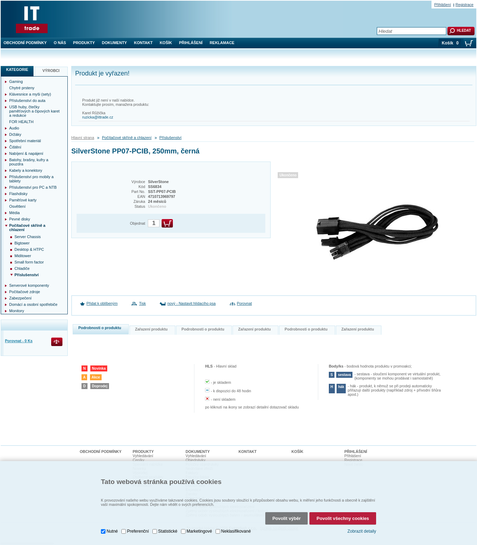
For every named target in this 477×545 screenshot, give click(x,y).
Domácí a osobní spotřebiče (33, 304)
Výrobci (51, 70)
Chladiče (22, 268)
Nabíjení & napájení (26, 153)
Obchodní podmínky (25, 43)
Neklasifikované (236, 527)
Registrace (464, 4)
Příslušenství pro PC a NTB (33, 187)
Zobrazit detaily (362, 528)
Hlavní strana (82, 137)
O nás (60, 43)
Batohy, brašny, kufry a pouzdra (28, 162)
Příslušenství (170, 137)
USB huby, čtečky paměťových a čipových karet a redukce (34, 111)
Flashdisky (18, 194)
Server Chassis (27, 237)
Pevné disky (19, 219)
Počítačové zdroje (24, 292)
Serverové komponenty (29, 285)
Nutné (112, 527)
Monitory (16, 311)
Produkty (84, 43)
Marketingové (199, 527)
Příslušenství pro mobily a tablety (31, 179)
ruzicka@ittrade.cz (97, 117)
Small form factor (29, 262)
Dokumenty (114, 43)
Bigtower (22, 243)
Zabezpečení (20, 298)
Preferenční (138, 527)
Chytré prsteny (22, 88)
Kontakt (143, 43)
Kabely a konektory (25, 170)
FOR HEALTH (21, 122)
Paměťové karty (23, 200)
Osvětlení (17, 206)
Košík (166, 43)
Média (14, 213)
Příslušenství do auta (27, 100)
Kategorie (17, 69)
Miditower (22, 256)
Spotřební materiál (25, 141)
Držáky (15, 134)
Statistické (167, 527)
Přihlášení (191, 43)
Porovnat (244, 303)
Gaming (16, 81)
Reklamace (222, 43)
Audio (14, 128)
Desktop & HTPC (29, 249)
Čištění (15, 147)
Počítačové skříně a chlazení (127, 137)
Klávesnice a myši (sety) (30, 94)
